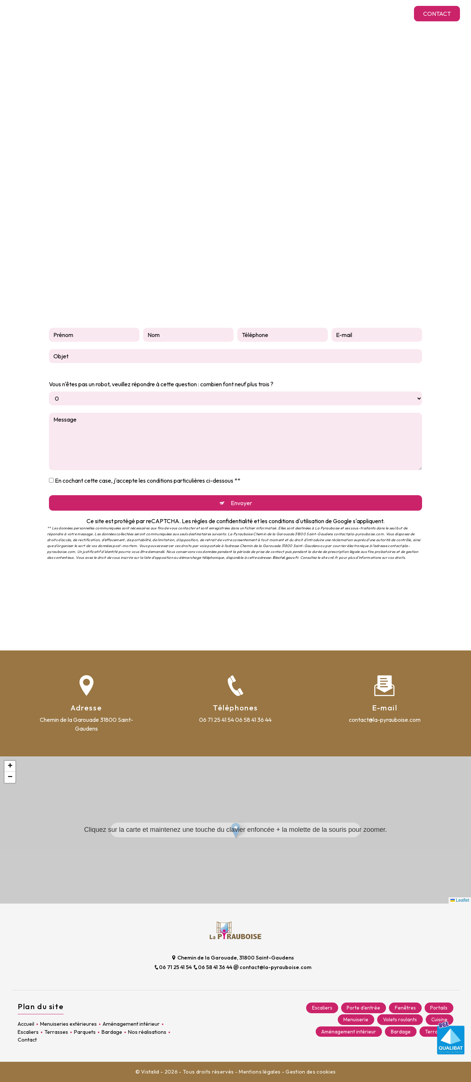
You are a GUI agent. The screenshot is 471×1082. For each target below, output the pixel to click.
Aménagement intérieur (179, 13)
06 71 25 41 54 (216, 719)
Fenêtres (404, 1008)
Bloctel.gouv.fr (285, 557)
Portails (438, 1008)
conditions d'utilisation (296, 521)
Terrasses (270, 13)
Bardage (339, 13)
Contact (436, 13)
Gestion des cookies (311, 1071)
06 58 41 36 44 (253, 719)
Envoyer (241, 503)
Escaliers (235, 13)
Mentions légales (260, 1071)
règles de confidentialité (222, 521)
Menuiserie (355, 1020)
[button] (235, 830)
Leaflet (459, 900)
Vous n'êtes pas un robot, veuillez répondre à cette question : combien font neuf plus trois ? (161, 384)
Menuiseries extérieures (101, 13)
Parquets (305, 13)
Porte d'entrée (363, 1008)
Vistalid (150, 1071)
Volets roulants (400, 1020)
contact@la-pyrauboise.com (385, 719)
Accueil (48, 13)
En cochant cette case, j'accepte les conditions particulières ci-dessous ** (147, 480)
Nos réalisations (383, 13)
